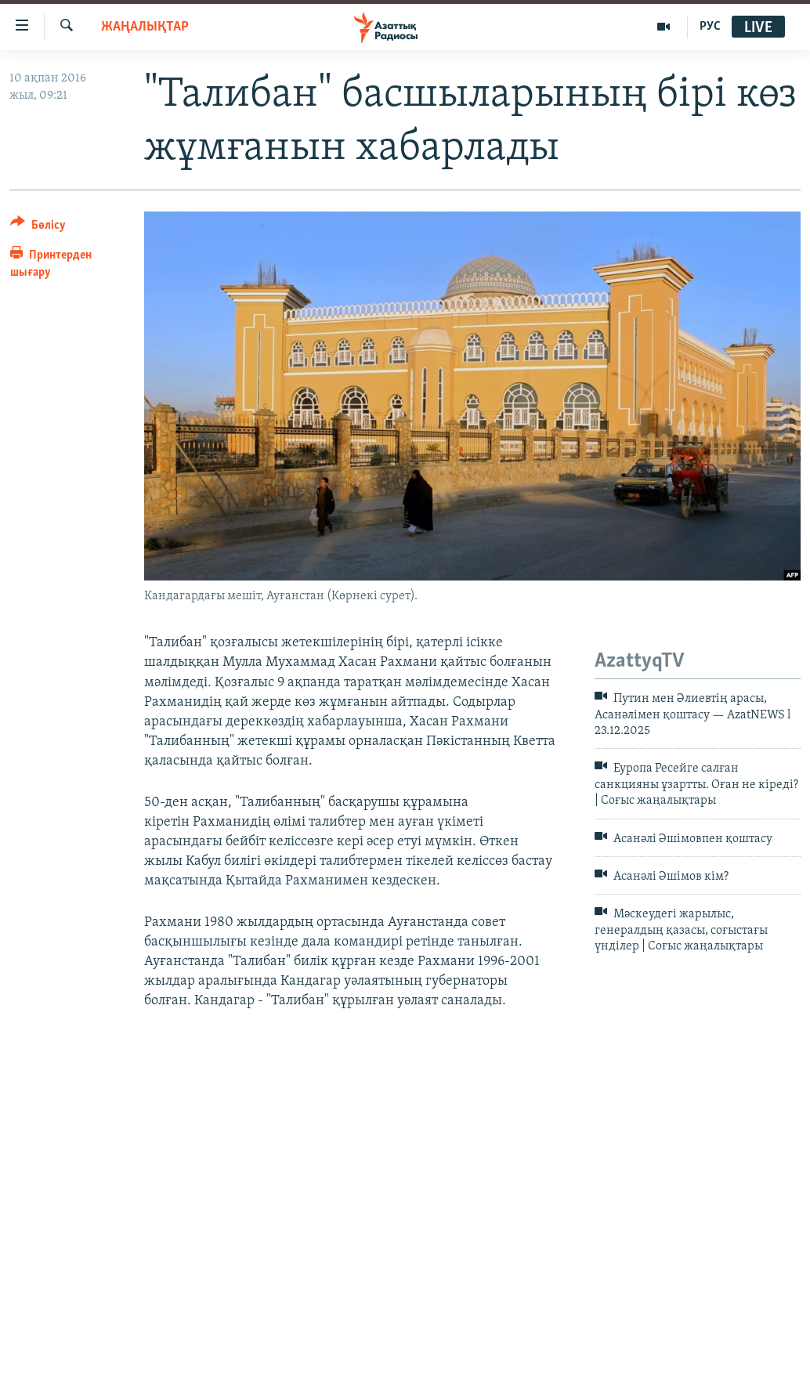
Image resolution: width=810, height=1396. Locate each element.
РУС (710, 26)
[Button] (38, 228)
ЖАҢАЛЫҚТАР (145, 27)
